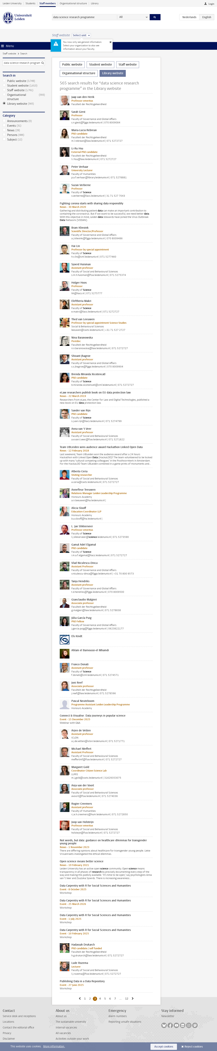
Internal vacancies (66, 1027)
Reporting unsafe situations (124, 1022)
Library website (24, 104)
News (24, 130)
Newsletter (167, 1016)
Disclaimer (9, 1039)
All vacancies (63, 1033)
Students (30, 3)
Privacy (7, 1033)
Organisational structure (73, 3)
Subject (24, 139)
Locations (8, 1022)
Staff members (47, 3)
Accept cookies (163, 1046)
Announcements (24, 121)
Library (94, 3)
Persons (24, 135)
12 (127, 998)
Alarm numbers (117, 1016)
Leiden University (12, 3)
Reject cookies (194, 1046)
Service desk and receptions (19, 1016)
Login (211, 3)
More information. (54, 1046)
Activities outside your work (72, 1039)
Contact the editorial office (18, 1027)
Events (24, 126)
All (121, 17)
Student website (24, 85)
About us (61, 1016)
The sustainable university (71, 1022)
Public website (24, 81)
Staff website (9, 53)
